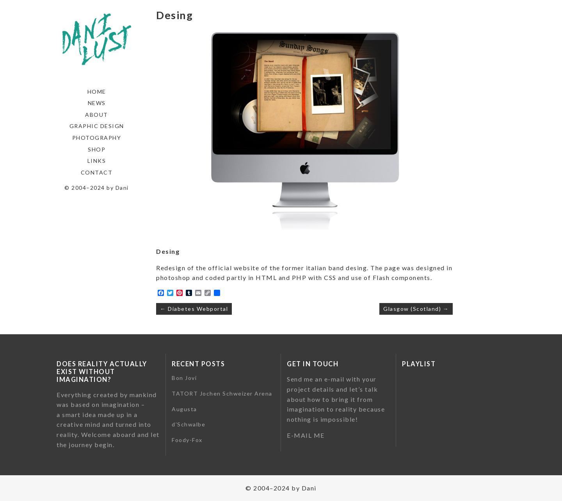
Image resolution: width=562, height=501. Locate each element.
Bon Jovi (184, 377)
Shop (96, 149)
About (96, 114)
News (97, 103)
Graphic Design (96, 126)
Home (96, 91)
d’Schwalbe (188, 424)
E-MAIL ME (306, 435)
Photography (96, 137)
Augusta (184, 409)
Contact (97, 172)
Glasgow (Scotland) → (416, 308)
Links (96, 160)
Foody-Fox (187, 440)
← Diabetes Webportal (194, 308)
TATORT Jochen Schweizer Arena (222, 393)
